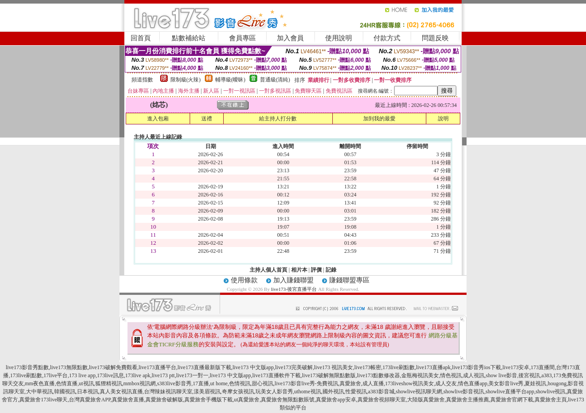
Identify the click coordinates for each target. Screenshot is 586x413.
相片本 (299, 270)
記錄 (331, 270)
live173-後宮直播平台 (294, 289)
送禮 (206, 118)
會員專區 (242, 38)
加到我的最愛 (379, 118)
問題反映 (435, 38)
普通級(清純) (275, 80)
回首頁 (141, 38)
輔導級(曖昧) (230, 80)
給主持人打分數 (278, 118)
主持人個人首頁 (268, 270)
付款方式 (387, 38)
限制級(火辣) (185, 80)
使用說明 (338, 38)
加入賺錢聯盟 (293, 280)
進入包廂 (158, 118)
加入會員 (290, 38)
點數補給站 (188, 38)
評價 (316, 270)
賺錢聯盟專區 (349, 280)
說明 (443, 118)
